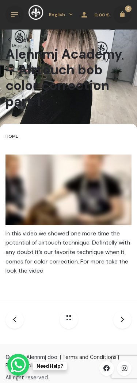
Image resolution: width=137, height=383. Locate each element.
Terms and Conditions (89, 357)
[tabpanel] (68, 221)
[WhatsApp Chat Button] (18, 365)
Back (17, 39)
